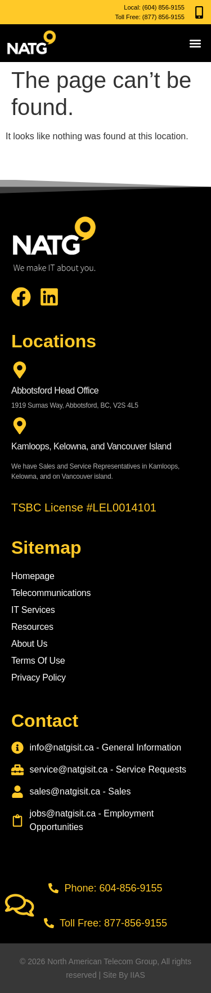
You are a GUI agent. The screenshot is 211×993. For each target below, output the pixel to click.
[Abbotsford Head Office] (19, 369)
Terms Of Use (38, 660)
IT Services (33, 610)
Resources (32, 627)
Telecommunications (51, 593)
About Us (29, 643)
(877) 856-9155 (163, 17)
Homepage (33, 576)
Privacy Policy (38, 677)
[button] (195, 43)
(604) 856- (156, 7)
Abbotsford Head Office (54, 390)
